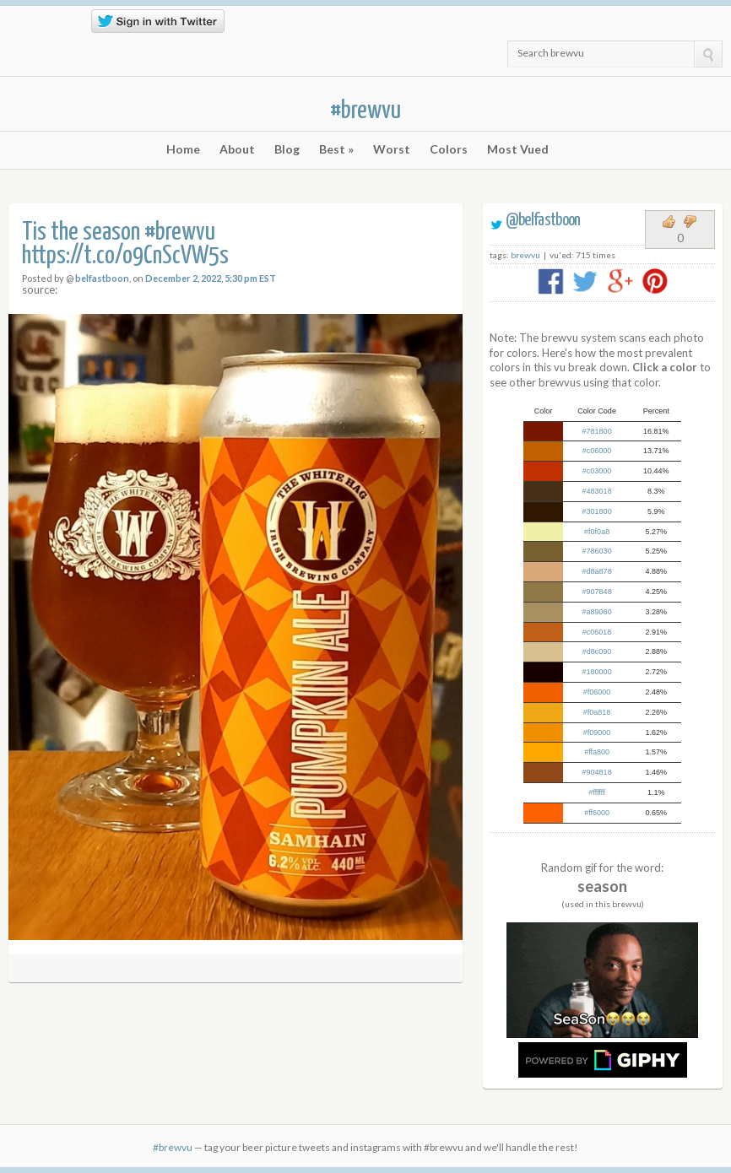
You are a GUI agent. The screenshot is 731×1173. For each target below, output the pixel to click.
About (237, 149)
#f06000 (597, 692)
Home (183, 149)
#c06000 (597, 450)
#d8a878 (597, 571)
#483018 (597, 491)
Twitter (18, 26)
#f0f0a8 (596, 531)
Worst (391, 149)
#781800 (597, 431)
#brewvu (365, 110)
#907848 (597, 591)
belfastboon (102, 278)
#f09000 (597, 732)
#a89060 (597, 612)
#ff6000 (596, 812)
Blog (287, 149)
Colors (449, 149)
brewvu (525, 255)
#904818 (597, 772)
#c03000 (597, 471)
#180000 (597, 672)
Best (336, 149)
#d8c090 (597, 651)
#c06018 (597, 632)
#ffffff (597, 792)
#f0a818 (597, 712)
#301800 (597, 511)
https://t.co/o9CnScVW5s (125, 256)
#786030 (597, 551)
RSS (43, 26)
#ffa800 (596, 752)
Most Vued (518, 149)
